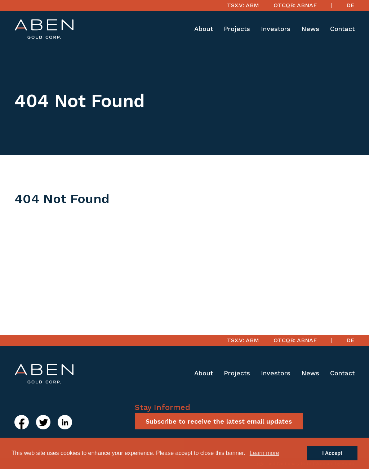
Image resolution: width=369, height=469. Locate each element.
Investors (275, 28)
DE (350, 5)
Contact (342, 28)
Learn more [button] (264, 453)
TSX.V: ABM (243, 5)
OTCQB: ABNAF (295, 5)
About (203, 28)
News (310, 28)
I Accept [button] (332, 453)
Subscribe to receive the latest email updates (219, 421)
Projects (237, 28)
